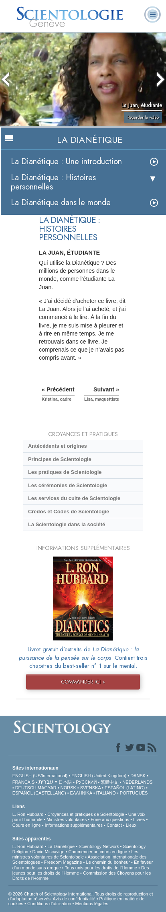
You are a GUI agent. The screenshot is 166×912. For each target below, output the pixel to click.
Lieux (131, 825)
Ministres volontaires (67, 819)
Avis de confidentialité (74, 898)
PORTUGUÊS (134, 793)
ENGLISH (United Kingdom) (98, 775)
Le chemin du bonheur (109, 862)
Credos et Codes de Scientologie (68, 511)
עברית (45, 781)
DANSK (138, 775)
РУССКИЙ (86, 782)
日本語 (65, 782)
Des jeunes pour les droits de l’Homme (80, 870)
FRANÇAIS (23, 782)
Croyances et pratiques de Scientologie (85, 814)
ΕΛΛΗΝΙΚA (81, 793)
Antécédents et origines (57, 446)
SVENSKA (90, 787)
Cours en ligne (26, 825)
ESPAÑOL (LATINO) (125, 787)
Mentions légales (91, 903)
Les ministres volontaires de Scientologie (75, 854)
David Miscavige (48, 851)
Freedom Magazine (63, 862)
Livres (139, 819)
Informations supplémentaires (74, 825)
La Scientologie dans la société (66, 524)
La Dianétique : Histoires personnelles (53, 182)
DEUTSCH (25, 787)
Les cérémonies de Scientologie (67, 485)
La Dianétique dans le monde (61, 202)
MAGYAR (47, 787)
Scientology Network (99, 846)
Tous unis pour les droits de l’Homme (101, 867)
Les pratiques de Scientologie (65, 472)
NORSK (68, 787)
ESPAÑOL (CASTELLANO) (39, 793)
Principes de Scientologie (59, 459)
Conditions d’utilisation (49, 903)
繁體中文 (109, 782)
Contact (114, 825)
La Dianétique (61, 846)
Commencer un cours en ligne (97, 851)
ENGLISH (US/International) (40, 775)
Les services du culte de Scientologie (74, 498)
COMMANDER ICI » (83, 682)
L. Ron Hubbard (28, 814)
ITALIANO (106, 793)
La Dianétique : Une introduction (66, 161)
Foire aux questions (110, 819)
